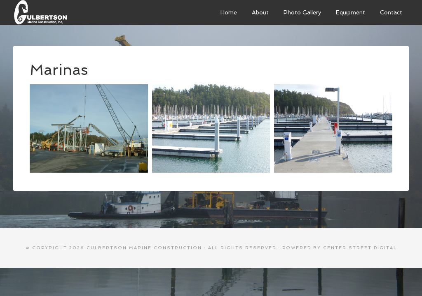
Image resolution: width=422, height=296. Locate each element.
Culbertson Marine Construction (75, 12)
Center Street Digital (360, 247)
